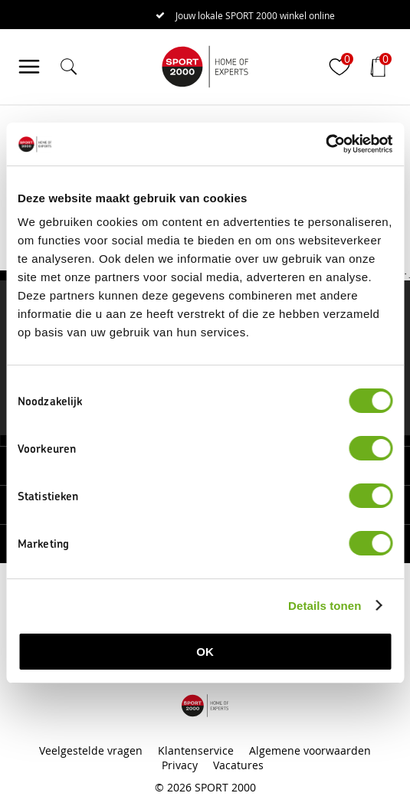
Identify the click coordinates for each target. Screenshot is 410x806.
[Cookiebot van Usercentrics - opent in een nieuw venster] (325, 144)
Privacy (180, 765)
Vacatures (238, 765)
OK (205, 651)
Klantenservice (196, 750)
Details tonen (324, 605)
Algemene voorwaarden (310, 750)
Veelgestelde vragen (91, 750)
